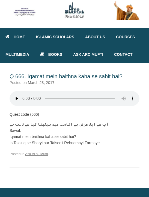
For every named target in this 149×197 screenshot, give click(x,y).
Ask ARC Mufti (36, 154)
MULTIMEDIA (17, 54)
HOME (15, 37)
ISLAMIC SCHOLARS (55, 37)
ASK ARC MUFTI (88, 54)
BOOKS (51, 54)
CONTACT (123, 54)
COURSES (125, 37)
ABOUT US (95, 37)
